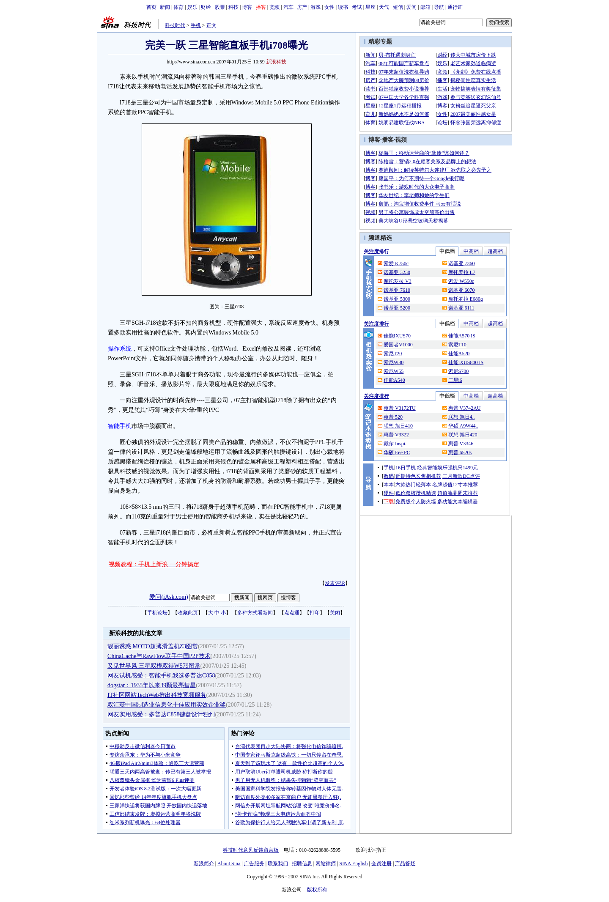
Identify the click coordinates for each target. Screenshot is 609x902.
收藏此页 (188, 613)
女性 (329, 7)
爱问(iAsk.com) (168, 597)
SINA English (353, 863)
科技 (233, 7)
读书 (343, 7)
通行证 (455, 7)
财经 (206, 7)
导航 (439, 7)
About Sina (228, 863)
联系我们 (278, 863)
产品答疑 (405, 863)
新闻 (165, 7)
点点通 (291, 613)
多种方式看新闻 (255, 613)
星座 (370, 7)
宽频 (274, 7)
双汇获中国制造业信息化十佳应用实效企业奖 (166, 705)
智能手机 (120, 426)
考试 (357, 7)
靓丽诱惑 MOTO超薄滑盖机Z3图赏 (152, 646)
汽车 (288, 7)
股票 (220, 7)
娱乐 (192, 7)
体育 (178, 7)
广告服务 (254, 863)
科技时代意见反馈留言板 (251, 850)
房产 (302, 7)
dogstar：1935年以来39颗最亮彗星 (151, 685)
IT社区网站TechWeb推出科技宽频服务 (156, 695)
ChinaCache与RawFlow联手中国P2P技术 (158, 656)
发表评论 (335, 583)
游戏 (315, 7)
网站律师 (325, 863)
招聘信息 (302, 863)
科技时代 (175, 25)
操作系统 (120, 348)
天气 (384, 7)
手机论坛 (157, 613)
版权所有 (317, 890)
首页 (151, 7)
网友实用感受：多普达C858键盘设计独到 (161, 714)
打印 (315, 613)
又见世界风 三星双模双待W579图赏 (153, 666)
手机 (196, 25)
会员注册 (381, 863)
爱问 (411, 7)
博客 (247, 7)
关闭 (335, 613)
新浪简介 (204, 863)
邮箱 (425, 7)
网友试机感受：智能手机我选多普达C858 (161, 675)
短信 (398, 7)
